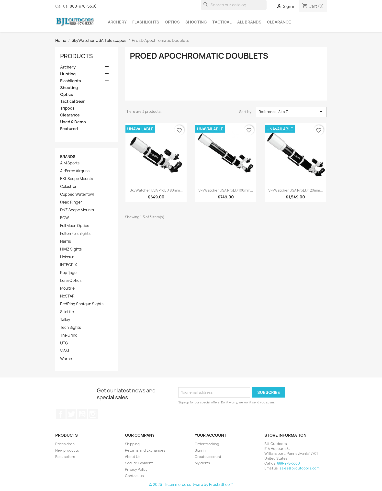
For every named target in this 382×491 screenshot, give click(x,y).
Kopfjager (69, 272)
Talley (65, 319)
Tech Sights (70, 327)
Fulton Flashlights (75, 233)
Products (76, 56)
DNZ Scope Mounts (77, 210)
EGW (64, 218)
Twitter (71, 414)
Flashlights (145, 22)
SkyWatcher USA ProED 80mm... (156, 190)
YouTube (82, 414)
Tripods (67, 108)
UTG (64, 343)
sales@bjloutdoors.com (299, 468)
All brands (249, 22)
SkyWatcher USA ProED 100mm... (225, 190)
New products (67, 450)
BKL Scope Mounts (76, 178)
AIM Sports (69, 163)
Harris (65, 241)
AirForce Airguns (75, 171)
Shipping (132, 444)
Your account (210, 435)
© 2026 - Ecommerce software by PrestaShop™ (191, 484)
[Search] (234, 5)
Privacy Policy (136, 469)
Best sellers (65, 456)
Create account (208, 456)
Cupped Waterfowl (77, 194)
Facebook (61, 414)
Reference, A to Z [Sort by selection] (291, 112)
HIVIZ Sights (71, 249)
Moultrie (67, 288)
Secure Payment (139, 463)
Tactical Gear (72, 101)
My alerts (202, 463)
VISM (64, 351)
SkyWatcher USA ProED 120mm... (295, 190)
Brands (67, 156)
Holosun (67, 257)
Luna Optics (70, 280)
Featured (69, 128)
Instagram (93, 414)
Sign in (200, 450)
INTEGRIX (68, 265)
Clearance (279, 22)
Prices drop (65, 444)
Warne (66, 358)
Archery (117, 22)
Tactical (222, 22)
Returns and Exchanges (145, 450)
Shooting (196, 22)
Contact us (134, 475)
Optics (172, 22)
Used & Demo (73, 122)
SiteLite (67, 311)
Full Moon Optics (74, 225)
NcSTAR (67, 296)
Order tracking (207, 444)
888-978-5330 (83, 6)
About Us (132, 456)
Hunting (68, 74)
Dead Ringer (71, 202)
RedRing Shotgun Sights (81, 304)
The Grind (69, 335)
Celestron (68, 186)
